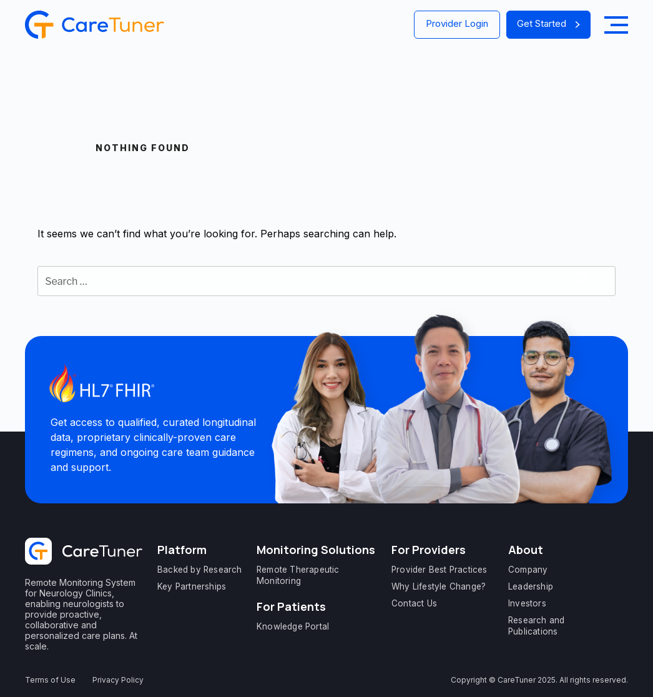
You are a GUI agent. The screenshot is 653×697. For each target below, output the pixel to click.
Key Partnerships (191, 586)
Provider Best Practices (439, 570)
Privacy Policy (118, 680)
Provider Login (457, 23)
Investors (527, 603)
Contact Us (414, 603)
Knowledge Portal (293, 626)
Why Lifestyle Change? (438, 586)
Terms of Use (50, 680)
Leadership (530, 586)
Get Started (548, 23)
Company (527, 570)
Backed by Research (199, 570)
